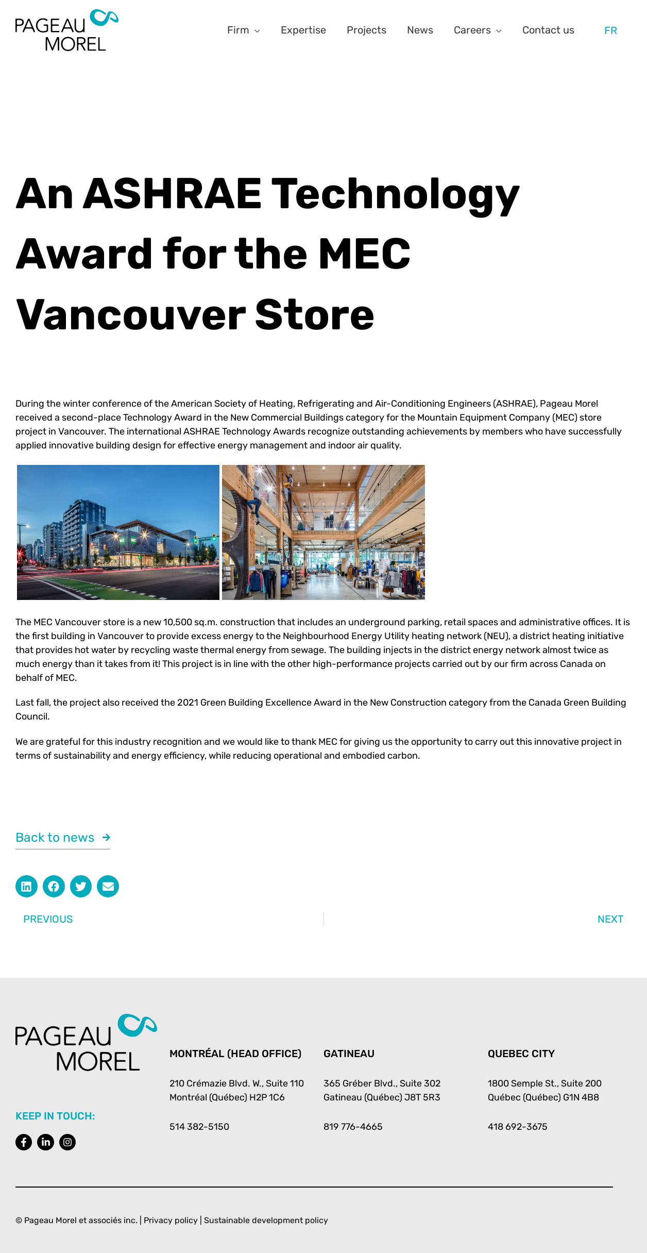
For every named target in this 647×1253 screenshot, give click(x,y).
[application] (254, 30)
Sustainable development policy (266, 1220)
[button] (26, 887)
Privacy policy (171, 1220)
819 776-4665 (353, 1126)
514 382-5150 (199, 1126)
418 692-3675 (518, 1126)
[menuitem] (610, 30)
